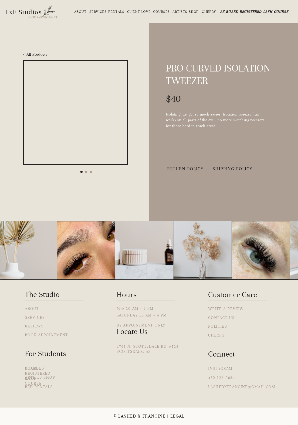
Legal (177, 416)
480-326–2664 (221, 377)
